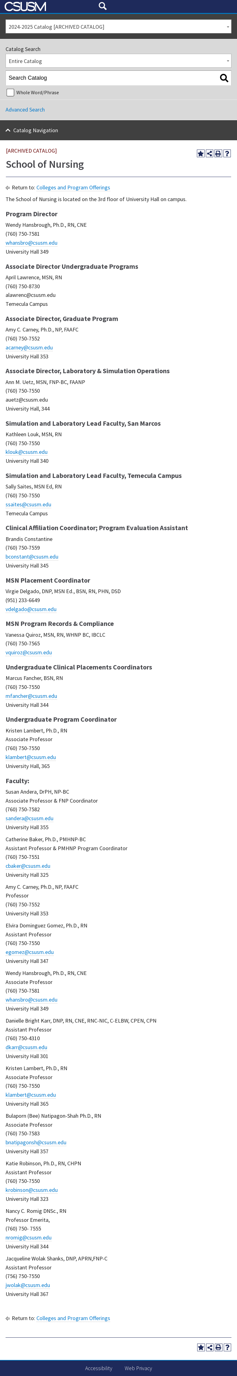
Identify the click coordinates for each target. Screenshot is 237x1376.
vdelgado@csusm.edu (31, 609)
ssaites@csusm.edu (28, 504)
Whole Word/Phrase (37, 92)
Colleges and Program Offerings (73, 187)
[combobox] (118, 26)
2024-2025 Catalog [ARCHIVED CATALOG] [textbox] (56, 26)
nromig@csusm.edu (29, 1237)
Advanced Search (25, 109)
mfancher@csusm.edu (31, 695)
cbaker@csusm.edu (28, 865)
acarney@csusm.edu (29, 347)
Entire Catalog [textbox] (25, 61)
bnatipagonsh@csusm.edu (36, 1142)
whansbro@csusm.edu (31, 242)
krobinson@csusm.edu (32, 1189)
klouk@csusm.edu (27, 451)
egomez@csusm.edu (30, 952)
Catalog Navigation (35, 130)
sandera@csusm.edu (29, 818)
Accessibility (98, 1368)
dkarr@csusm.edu (26, 1047)
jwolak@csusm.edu (28, 1285)
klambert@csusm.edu (31, 757)
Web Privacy (138, 1368)
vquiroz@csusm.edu (29, 652)
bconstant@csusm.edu (32, 556)
